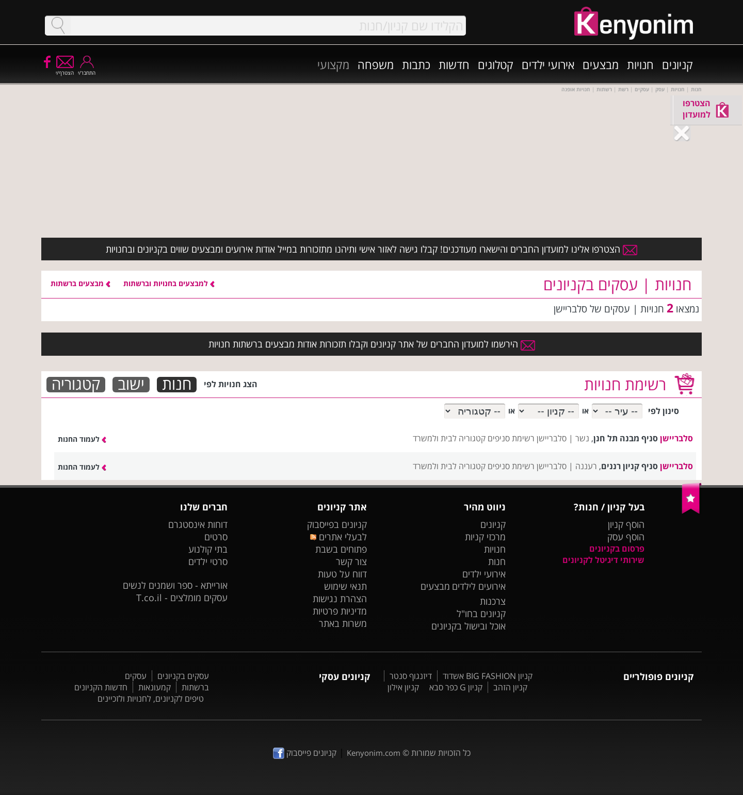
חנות (176, 384)
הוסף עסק (625, 537)
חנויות (640, 64)
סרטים (216, 537)
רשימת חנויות (625, 384)
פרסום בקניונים (616, 548)
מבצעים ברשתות (80, 283)
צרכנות (493, 601)
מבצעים (601, 64)
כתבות (416, 64)
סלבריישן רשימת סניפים (527, 438)
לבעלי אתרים (338, 537)
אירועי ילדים (548, 64)
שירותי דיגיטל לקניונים (603, 560)
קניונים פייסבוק (304, 752)
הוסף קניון (626, 524)
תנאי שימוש (345, 586)
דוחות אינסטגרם (198, 524)
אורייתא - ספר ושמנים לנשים (175, 585)
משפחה (376, 64)
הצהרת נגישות (340, 598)
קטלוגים (495, 64)
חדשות (454, 64)
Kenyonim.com (373, 753)
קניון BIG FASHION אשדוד (487, 676)
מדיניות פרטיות (340, 611)
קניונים (677, 64)
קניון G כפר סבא (455, 687)
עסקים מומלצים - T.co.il (182, 597)
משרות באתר (343, 623)
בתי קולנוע (208, 549)
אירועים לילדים (479, 586)
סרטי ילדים (208, 561)
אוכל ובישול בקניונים (468, 626)
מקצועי (333, 64)
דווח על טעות (342, 574)
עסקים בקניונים (183, 676)
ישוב (131, 384)
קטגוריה (76, 384)
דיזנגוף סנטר (411, 676)
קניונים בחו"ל (481, 613)
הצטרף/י (65, 69)
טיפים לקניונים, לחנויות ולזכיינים (151, 698)
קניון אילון (403, 687)
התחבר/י (86, 69)
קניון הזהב (510, 687)
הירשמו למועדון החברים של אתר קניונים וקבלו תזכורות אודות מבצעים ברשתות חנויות (371, 344)
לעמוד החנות (82, 439)
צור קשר (351, 561)
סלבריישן (676, 438)
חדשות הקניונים (100, 687)
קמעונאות (154, 687)
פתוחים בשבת (341, 549)
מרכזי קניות (485, 537)
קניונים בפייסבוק (337, 524)
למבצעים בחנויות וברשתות (169, 283)
